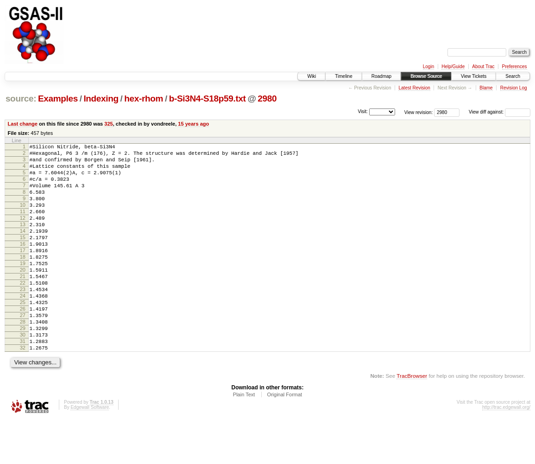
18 (22, 280)
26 (22, 343)
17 (22, 272)
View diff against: (499, 111)
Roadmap (381, 76)
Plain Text (244, 439)
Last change (23, 124)
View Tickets (473, 76)
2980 (267, 98)
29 (22, 367)
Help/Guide (453, 66)
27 (22, 351)
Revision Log (513, 87)
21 (22, 304)
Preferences (514, 66)
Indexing (100, 98)
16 (22, 264)
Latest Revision (414, 87)
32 (22, 391)
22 (22, 312)
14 (22, 249)
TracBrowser (412, 420)
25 (22, 335)
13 (22, 241)
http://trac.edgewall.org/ (506, 451)
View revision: (418, 111)
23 (22, 320)
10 (22, 217)
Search (512, 76)
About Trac (483, 66)
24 (22, 328)
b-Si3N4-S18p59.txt (207, 98)
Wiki (311, 76)
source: (21, 98)
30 (22, 375)
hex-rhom (143, 98)
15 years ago (193, 124)
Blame (485, 87)
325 (108, 124)
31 (22, 383)
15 (22, 257)
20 (22, 296)
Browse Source (426, 76)
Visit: (363, 111)
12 (22, 233)
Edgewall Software (89, 451)
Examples (58, 98)
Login (428, 66)
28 (22, 359)
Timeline (343, 76)
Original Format (284, 439)
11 (22, 225)
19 (22, 288)
